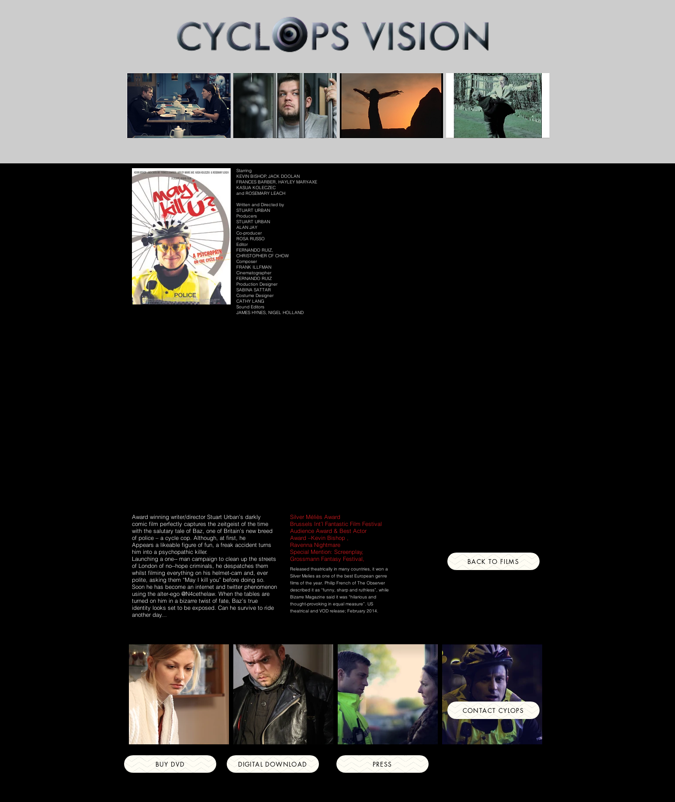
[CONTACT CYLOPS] (493, 710)
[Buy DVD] (170, 764)
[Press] (382, 764)
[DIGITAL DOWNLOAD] (273, 764)
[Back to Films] (493, 561)
